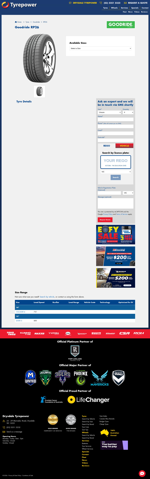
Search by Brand (88, 424)
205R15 (19, 321)
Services (124, 8)
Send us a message (14, 432)
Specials (134, 8)
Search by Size (87, 422)
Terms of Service (121, 214)
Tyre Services (86, 446)
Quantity (126, 109)
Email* (100, 130)
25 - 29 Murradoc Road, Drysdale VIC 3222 (20, 422)
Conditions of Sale (27, 475)
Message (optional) (104, 197)
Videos (136, 12)
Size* (100, 109)
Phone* (109, 123)
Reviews (144, 12)
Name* (100, 116)
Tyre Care (85, 427)
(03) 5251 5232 (112, 3)
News (130, 12)
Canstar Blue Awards (107, 419)
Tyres (105, 8)
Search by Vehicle (88, 419)
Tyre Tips (85, 430)
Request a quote (135, 3)
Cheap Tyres (104, 424)
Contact (145, 8)
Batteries (85, 443)
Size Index (103, 416)
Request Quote (105, 220)
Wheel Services (87, 449)
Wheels (114, 8)
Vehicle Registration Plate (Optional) (107, 189)
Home (18, 22)
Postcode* (101, 137)
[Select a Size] (100, 48)
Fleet (125, 12)
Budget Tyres (104, 421)
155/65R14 (20, 312)
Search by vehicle (47, 297)
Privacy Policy (107, 214)
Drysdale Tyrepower (83, 3)
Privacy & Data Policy (15, 475)
